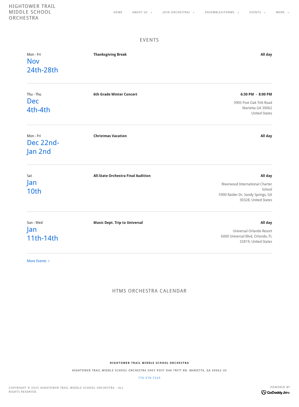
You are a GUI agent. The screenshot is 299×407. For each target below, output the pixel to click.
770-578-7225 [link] (149, 377)
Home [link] (118, 12)
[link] (32, 18)
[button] (141, 12)
